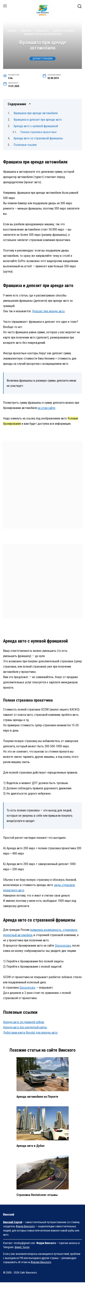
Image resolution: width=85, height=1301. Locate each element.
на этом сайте (46, 408)
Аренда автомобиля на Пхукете (37, 1096)
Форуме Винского (41, 1262)
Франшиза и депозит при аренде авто (38, 119)
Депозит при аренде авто (48, 311)
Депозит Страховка (42, 58)
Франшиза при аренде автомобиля (36, 113)
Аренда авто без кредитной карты (25, 1027)
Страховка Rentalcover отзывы (37, 1195)
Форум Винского (25, 1226)
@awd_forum (22, 1247)
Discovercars (63, 945)
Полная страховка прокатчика (38, 132)
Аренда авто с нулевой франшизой (36, 126)
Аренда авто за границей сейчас (23, 1022)
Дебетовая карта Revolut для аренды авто (30, 1032)
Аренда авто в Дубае (31, 1146)
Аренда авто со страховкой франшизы (38, 138)
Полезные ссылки (25, 145)
